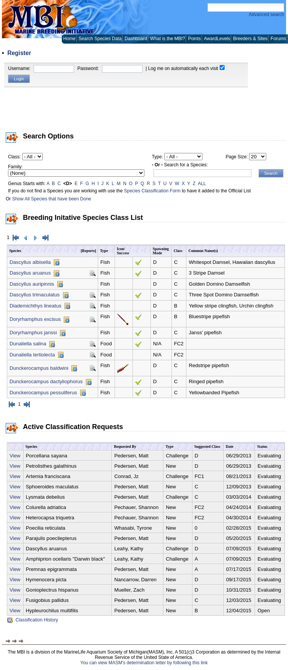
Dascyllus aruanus (30, 273)
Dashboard (136, 38)
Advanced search (266, 14)
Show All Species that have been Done (51, 199)
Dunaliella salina (28, 343)
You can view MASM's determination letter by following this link (143, 662)
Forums (278, 38)
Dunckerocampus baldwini (39, 368)
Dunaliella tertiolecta (32, 355)
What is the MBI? (167, 38)
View (15, 456)
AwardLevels (217, 38)
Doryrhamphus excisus (35, 319)
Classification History (32, 620)
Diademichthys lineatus (35, 306)
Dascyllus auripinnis (32, 284)
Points (194, 38)
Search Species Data (100, 38)
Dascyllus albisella (30, 262)
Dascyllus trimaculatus (35, 295)
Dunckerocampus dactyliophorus (46, 381)
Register (19, 53)
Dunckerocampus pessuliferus (43, 392)
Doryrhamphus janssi (33, 332)
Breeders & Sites (250, 38)
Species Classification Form (152, 191)
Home (69, 38)
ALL (202, 183)
